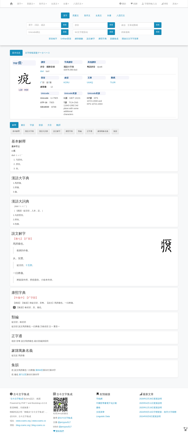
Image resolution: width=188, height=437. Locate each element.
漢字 (20, 4)
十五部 (29, 265)
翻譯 (58, 125)
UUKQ (90, 82)
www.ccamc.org (23, 421)
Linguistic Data (103, 416)
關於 (122, 4)
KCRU (67, 82)
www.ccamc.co (39, 421)
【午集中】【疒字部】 (25, 297)
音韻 (41, 125)
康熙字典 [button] (69, 131)
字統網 (99, 398)
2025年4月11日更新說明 (150, 403)
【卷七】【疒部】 (23, 238)
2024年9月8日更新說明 (150, 416)
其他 (175, 4)
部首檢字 (53, 38)
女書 (66, 4)
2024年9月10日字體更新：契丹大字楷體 (157, 412)
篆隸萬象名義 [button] (103, 131)
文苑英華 (100, 412)
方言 (50, 125)
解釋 (14, 125)
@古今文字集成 (65, 418)
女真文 (55, 4)
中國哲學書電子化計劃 (106, 403)
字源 (32, 125)
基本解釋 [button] (16, 131)
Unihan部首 (66, 38)
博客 (164, 4)
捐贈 (134, 4)
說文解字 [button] (56, 131)
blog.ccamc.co (38, 425)
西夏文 (31, 4)
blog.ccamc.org (23, 425)
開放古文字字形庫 (130, 38)
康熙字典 (102, 38)
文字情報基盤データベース (37, 53)
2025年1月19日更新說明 (150, 407)
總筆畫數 (79, 38)
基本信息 (16, 53)
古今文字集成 (17, 398)
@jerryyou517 (64, 422)
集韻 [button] (115, 131)
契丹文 (43, 4)
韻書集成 (114, 38)
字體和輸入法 (149, 4)
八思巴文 (78, 4)
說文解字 (91, 38)
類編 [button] (80, 131)
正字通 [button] (89, 131)
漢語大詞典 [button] (43, 131)
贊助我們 (58, 431)
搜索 (65, 25)
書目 (23, 125)
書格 (98, 407)
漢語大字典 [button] (29, 131)
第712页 (22, 374)
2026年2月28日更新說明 (150, 398)
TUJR (113, 82)
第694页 (39, 370)
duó (42, 71)
